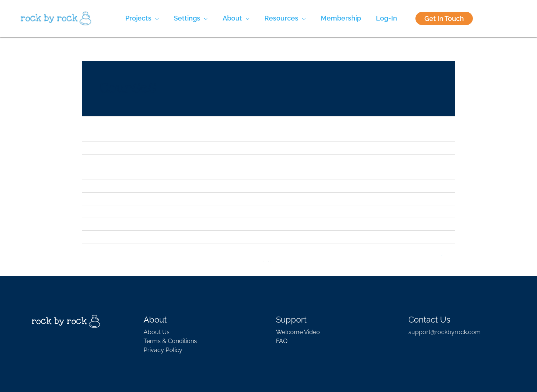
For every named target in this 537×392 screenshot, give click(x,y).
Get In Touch (444, 18)
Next (442, 255)
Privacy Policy (163, 350)
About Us (157, 332)
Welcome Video (298, 332)
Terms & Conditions (170, 341)
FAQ (282, 341)
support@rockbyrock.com (444, 332)
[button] (142, 18)
